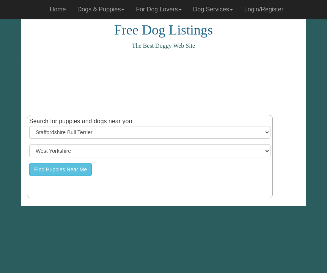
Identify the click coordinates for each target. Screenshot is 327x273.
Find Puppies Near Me (60, 169)
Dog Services (213, 9)
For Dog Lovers (158, 9)
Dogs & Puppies (101, 9)
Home (58, 9)
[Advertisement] (165, 86)
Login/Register (263, 9)
